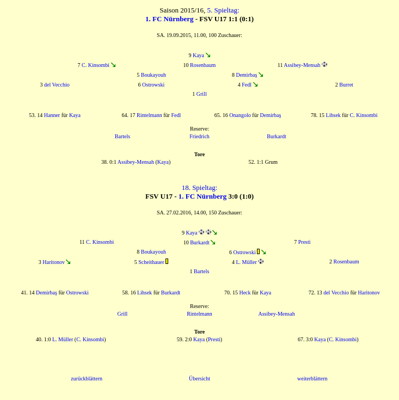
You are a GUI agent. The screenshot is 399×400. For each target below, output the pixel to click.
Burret (346, 85)
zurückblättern (86, 378)
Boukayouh (153, 75)
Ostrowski (153, 85)
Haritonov (53, 262)
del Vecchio (57, 85)
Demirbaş (246, 75)
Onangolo (239, 115)
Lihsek (333, 115)
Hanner (52, 115)
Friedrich (199, 136)
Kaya (198, 55)
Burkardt (276, 136)
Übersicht (199, 378)
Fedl (246, 85)
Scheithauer (151, 262)
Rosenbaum (203, 65)
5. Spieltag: (223, 10)
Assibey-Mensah (302, 65)
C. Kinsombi (95, 65)
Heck (244, 293)
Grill (202, 94)
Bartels (122, 136)
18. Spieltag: (200, 187)
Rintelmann (149, 115)
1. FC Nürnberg (169, 19)
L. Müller (246, 262)
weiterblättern (312, 378)
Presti (304, 242)
